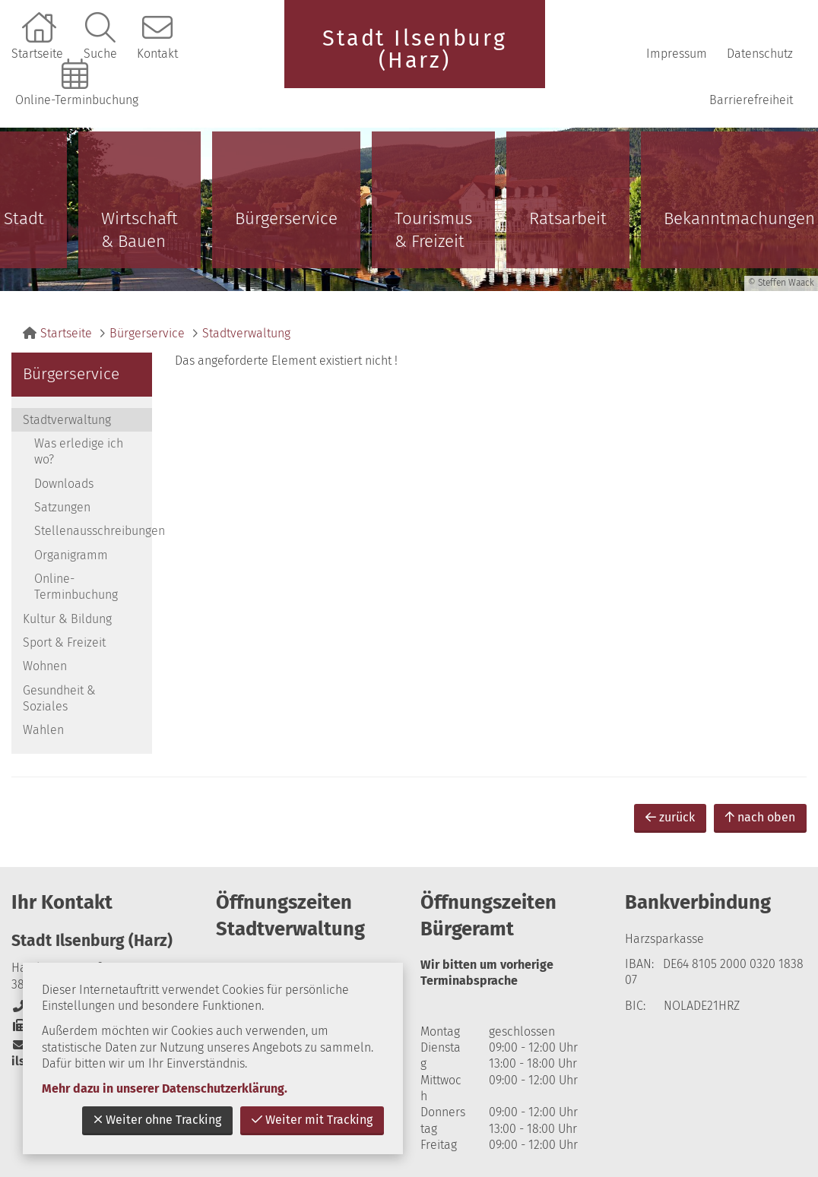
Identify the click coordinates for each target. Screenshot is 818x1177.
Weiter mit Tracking (312, 1120)
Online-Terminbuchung (76, 100)
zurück (670, 817)
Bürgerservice (286, 218)
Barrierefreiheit (751, 100)
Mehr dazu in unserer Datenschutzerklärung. (164, 1088)
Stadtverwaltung (246, 333)
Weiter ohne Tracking (157, 1120)
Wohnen (45, 666)
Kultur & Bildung (67, 619)
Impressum (676, 53)
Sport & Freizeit (64, 642)
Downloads (64, 483)
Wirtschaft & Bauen (139, 230)
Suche (100, 53)
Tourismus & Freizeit (433, 230)
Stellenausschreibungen (93, 531)
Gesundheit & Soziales (59, 698)
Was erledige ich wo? (78, 451)
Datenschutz (760, 53)
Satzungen (62, 507)
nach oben (760, 817)
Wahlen (43, 730)
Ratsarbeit (568, 218)
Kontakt (157, 53)
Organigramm (71, 555)
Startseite (37, 53)
